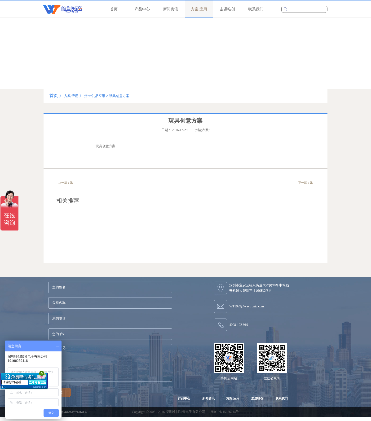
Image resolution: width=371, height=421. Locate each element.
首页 (114, 9)
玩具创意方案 (119, 96)
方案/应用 (71, 96)
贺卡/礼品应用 (94, 96)
